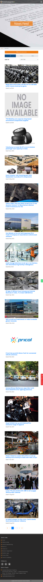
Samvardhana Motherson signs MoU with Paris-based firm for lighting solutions (20, 389)
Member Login (5, 553)
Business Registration (6, 551)
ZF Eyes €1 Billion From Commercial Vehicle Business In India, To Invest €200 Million (20, 292)
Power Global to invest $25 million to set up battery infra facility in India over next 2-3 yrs (21, 456)
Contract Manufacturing (7, 544)
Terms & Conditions (6, 557)
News (21, 55)
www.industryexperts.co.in (9, 576)
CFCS (31, 580)
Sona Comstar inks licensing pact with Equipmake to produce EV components (19, 176)
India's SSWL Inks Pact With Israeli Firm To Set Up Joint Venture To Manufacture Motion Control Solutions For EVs (21, 205)
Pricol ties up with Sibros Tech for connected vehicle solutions (21, 354)
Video (33, 55)
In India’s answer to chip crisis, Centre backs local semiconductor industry (21, 520)
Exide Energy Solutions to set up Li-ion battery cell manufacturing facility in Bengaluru (21, 263)
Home (2, 48)
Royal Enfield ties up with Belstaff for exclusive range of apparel (18, 424)
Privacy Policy (4, 555)
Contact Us (4, 548)
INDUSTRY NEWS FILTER (22, 52)
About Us (3, 546)
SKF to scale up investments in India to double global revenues (21, 320)
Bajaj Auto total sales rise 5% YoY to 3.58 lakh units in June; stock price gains (21, 85)
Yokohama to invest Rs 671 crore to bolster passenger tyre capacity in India (20, 148)
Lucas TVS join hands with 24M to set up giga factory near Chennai (21, 491)
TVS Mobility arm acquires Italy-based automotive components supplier (18, 119)
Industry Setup (5, 542)
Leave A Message (42, 379)
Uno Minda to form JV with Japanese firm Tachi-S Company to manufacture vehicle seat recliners (21, 234)
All (10, 55)
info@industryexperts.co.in (9, 574)
